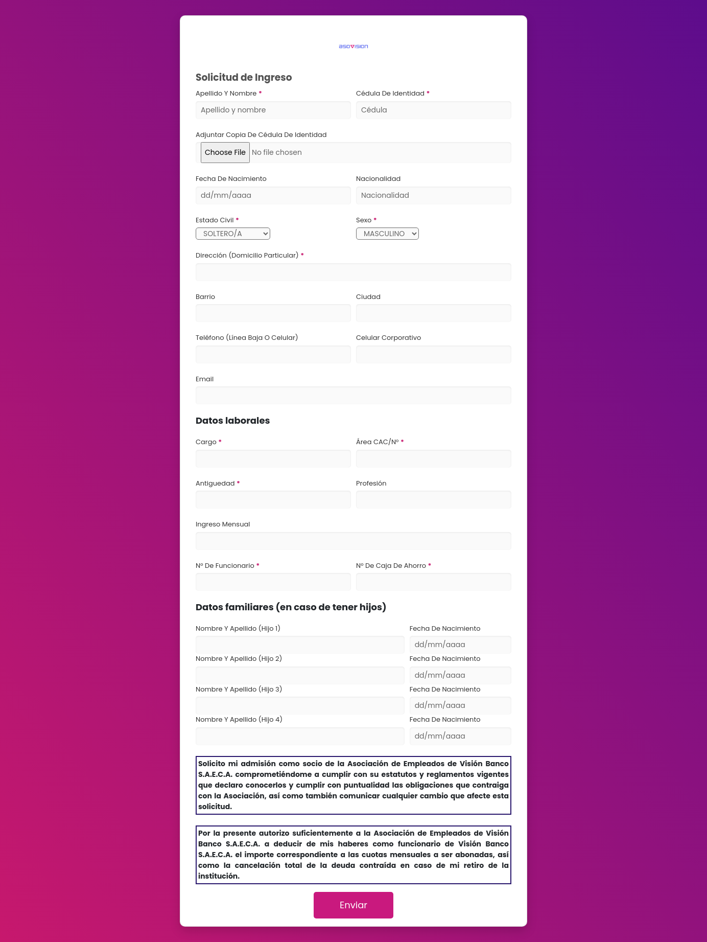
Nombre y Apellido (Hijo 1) (238, 628)
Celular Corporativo (388, 337)
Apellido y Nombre (227, 93)
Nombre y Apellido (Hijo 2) (239, 658)
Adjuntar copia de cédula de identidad (261, 135)
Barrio (205, 297)
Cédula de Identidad (391, 93)
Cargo (207, 442)
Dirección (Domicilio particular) (248, 255)
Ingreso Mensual (223, 524)
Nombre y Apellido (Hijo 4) (239, 719)
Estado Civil (215, 220)
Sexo (364, 220)
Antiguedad (216, 483)
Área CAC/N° (378, 442)
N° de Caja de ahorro (392, 565)
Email (205, 379)
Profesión (371, 483)
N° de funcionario (226, 565)
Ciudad (368, 297)
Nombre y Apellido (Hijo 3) (239, 689)
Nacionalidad (378, 178)
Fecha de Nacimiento (231, 178)
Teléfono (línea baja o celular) (247, 337)
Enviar (353, 905)
